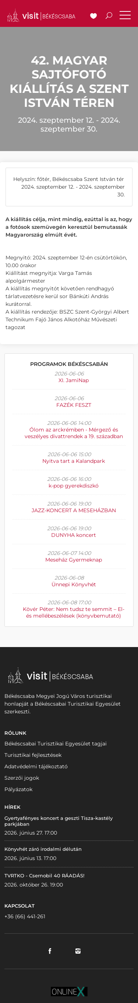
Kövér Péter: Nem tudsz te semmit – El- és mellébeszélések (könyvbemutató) (73, 612)
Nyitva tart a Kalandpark (73, 461)
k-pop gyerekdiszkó (74, 485)
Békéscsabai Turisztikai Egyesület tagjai (55, 743)
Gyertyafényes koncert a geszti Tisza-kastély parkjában (58, 821)
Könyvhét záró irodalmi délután (43, 849)
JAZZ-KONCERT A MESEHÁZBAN (74, 510)
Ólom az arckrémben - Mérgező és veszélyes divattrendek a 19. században (74, 433)
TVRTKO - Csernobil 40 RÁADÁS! (44, 875)
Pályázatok (18, 789)
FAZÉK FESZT (73, 405)
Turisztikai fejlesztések (32, 755)
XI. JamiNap (74, 380)
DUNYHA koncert (73, 535)
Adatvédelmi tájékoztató (36, 766)
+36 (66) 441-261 (24, 916)
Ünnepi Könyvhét (74, 584)
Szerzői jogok (21, 778)
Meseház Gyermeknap (73, 559)
